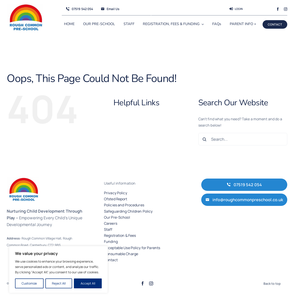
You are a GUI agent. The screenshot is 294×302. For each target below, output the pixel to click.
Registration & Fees (120, 235)
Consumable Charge (121, 253)
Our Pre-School (117, 217)
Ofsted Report (115, 198)
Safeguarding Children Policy (128, 211)
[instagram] (285, 9)
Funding (111, 241)
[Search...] (242, 139)
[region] (58, 269)
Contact (111, 259)
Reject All (59, 283)
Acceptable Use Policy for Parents (132, 247)
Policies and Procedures (124, 205)
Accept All (88, 283)
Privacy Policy (115, 192)
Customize (29, 283)
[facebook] (277, 9)
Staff (108, 229)
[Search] (204, 139)
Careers (110, 223)
